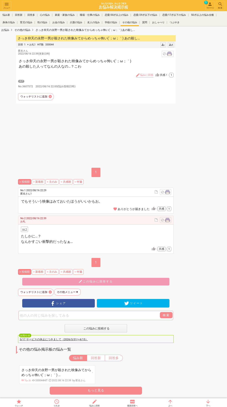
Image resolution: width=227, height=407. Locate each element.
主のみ (53, 181)
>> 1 (24, 229)
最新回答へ (132, 406)
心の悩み (45, 14)
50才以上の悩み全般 (202, 14)
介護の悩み (76, 22)
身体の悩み (8, 22)
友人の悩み (93, 22)
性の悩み (42, 22)
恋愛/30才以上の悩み (116, 14)
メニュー (6, 5)
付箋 (79, 181)
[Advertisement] (205, 96)
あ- (163, 44)
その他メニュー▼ (67, 292)
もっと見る (96, 390)
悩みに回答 (94, 406)
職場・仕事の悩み (90, 14)
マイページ (209, 5)
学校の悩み (111, 22)
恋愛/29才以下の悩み (145, 14)
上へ (170, 406)
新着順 (39, 181)
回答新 (18, 14)
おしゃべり (158, 22)
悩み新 (6, 14)
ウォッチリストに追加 (33, 96)
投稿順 (26, 181)
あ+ (171, 44)
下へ (208, 406)
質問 (144, 22)
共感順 (67, 181)
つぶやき (175, 22)
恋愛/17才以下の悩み (174, 14)
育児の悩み (26, 22)
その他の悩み (129, 22)
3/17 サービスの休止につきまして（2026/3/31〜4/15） (54, 339)
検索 (220, 5)
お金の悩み (58, 22)
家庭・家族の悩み (65, 14)
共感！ (167, 75)
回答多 (31, 14)
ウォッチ (19, 406)
